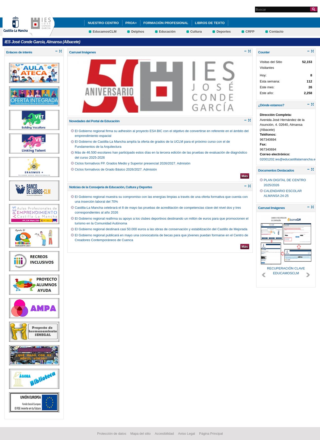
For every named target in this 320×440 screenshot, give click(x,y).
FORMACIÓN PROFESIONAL (165, 23)
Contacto (276, 31)
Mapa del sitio (140, 433)
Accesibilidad (164, 433)
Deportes (224, 31)
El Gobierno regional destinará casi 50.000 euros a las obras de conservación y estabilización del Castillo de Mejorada (161, 229)
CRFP (250, 31)
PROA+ (131, 23)
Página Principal (211, 433)
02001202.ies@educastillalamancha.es (288, 159)
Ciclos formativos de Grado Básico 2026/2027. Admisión (116, 169)
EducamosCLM (105, 31)
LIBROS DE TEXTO (210, 23)
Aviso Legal (186, 433)
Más (245, 176)
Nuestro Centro (103, 23)
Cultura (196, 31)
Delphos (137, 31)
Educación (167, 31)
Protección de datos (111, 433)
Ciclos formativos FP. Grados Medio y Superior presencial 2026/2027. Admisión (132, 163)
